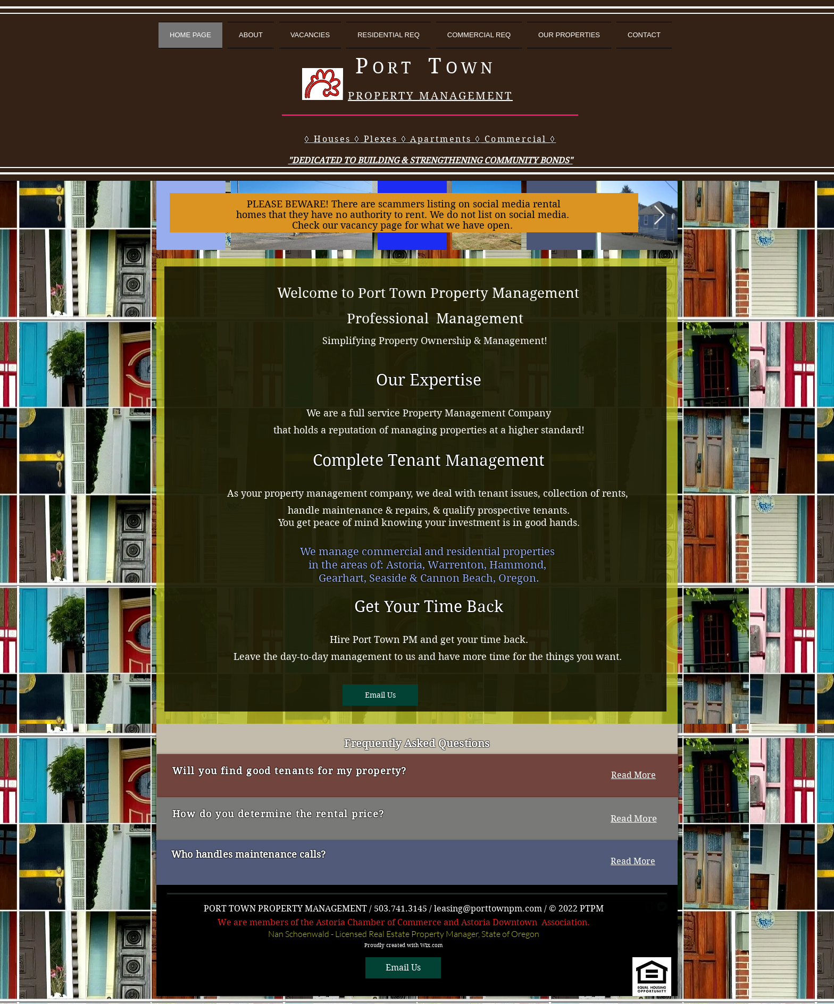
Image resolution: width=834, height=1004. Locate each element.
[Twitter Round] (662, 906)
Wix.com (431, 945)
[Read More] (633, 775)
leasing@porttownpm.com (488, 908)
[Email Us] (380, 695)
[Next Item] (659, 215)
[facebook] (650, 906)
